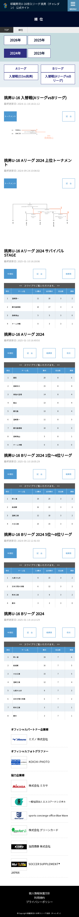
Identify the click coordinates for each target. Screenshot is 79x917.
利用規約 (39, 898)
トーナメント (10, 116)
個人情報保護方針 (39, 893)
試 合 (69, 116)
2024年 (15, 53)
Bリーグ (58, 68)
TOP (6, 29)
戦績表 (68, 273)
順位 (20, 29)
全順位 (10, 273)
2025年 (39, 40)
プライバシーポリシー (39, 902)
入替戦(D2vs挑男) (21, 76)
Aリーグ (21, 68)
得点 (68, 353)
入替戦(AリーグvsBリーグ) (58, 78)
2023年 (39, 53)
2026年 (15, 40)
